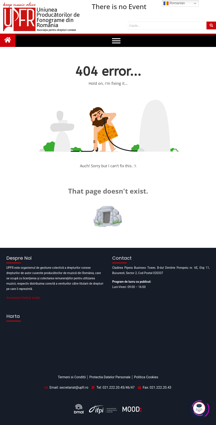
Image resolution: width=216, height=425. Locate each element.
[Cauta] (167, 25)
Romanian (174, 3)
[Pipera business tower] (55, 344)
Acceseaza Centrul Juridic (23, 297)
